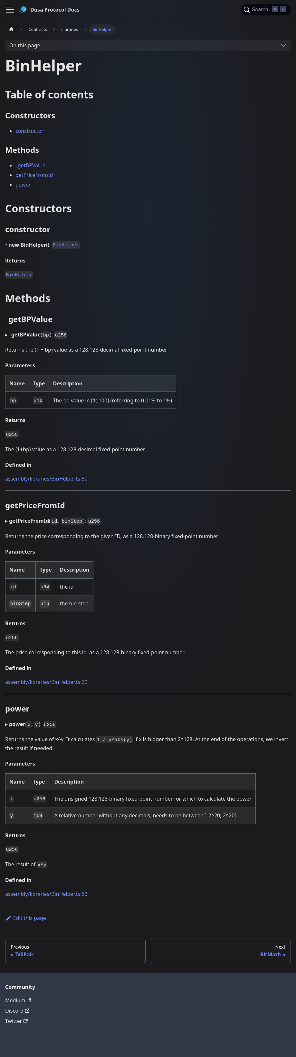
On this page (24, 45)
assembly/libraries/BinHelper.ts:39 (46, 681)
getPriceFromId (34, 175)
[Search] (266, 9)
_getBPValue (30, 165)
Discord (17, 1010)
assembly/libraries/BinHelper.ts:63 (46, 893)
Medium (18, 1000)
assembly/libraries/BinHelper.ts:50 (46, 478)
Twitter (16, 1021)
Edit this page (25, 918)
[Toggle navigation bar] (10, 9)
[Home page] (11, 29)
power (23, 184)
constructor (29, 130)
